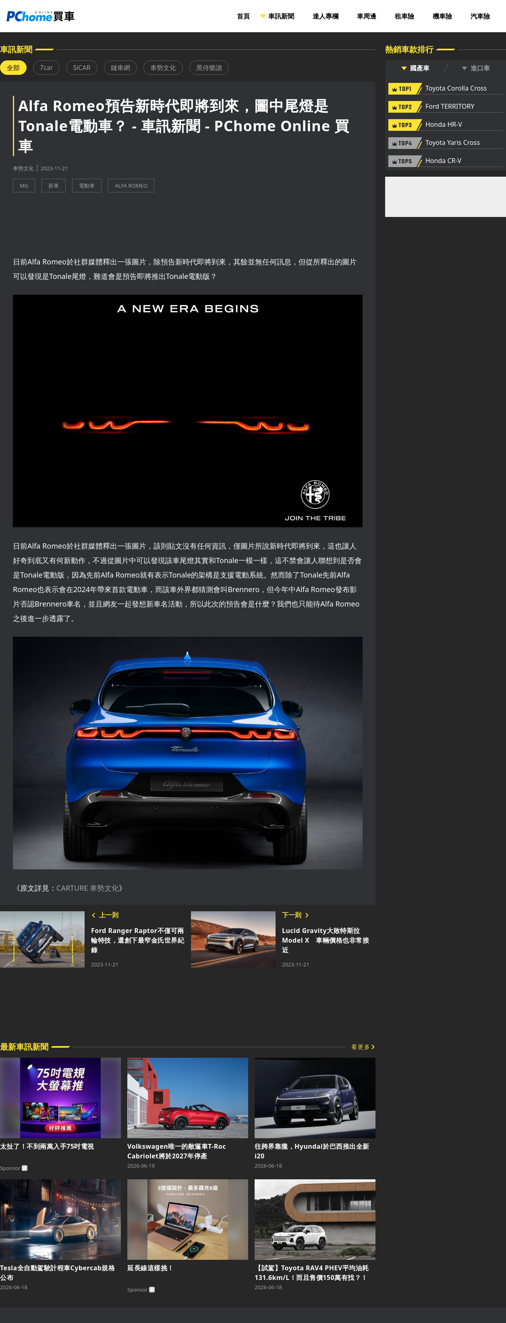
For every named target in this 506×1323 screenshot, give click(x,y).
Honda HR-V (443, 125)
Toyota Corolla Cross (456, 89)
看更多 (361, 1046)
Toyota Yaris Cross (452, 143)
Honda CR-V (443, 161)
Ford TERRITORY (449, 107)
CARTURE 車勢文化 (87, 888)
